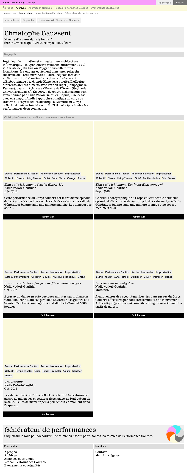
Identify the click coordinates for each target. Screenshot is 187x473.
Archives (21, 7)
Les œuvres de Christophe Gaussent (59, 20)
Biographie (29, 20)
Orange (71, 178)
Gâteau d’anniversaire (17, 276)
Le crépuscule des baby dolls (114, 283)
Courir (66, 370)
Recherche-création (51, 173)
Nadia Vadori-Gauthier (20, 188)
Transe (81, 178)
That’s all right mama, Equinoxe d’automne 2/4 (129, 185)
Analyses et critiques (40, 7)
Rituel (125, 276)
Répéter (77, 370)
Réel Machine (13, 382)
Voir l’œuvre (48, 216)
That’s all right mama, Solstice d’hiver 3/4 (33, 185)
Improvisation (72, 173)
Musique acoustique (64, 276)
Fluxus (20, 178)
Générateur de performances (81, 13)
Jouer (147, 276)
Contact (101, 452)
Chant (81, 276)
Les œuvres (9, 13)
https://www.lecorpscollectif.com (47, 43)
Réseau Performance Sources (71, 7)
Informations (11, 20)
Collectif (9, 178)
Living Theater (34, 178)
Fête (54, 178)
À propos (8, 7)
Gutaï (47, 178)
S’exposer (136, 276)
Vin (164, 178)
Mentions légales (107, 455)
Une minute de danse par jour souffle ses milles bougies (42, 283)
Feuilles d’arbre (151, 178)
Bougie (47, 276)
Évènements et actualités (105, 7)
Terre (62, 178)
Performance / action (26, 173)
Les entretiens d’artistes (48, 13)
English (180, 2)
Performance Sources (19, 2)
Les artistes (25, 13)
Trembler (158, 276)
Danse (8, 173)
